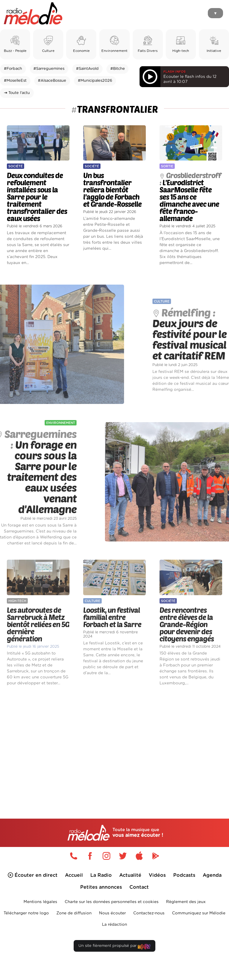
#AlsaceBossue (52, 81)
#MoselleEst (15, 81)
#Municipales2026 (95, 81)
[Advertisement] (114, 742)
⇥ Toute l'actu (17, 93)
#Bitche (117, 69)
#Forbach (13, 69)
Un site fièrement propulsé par (114, 947)
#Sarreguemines (48, 69)
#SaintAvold (87, 69)
